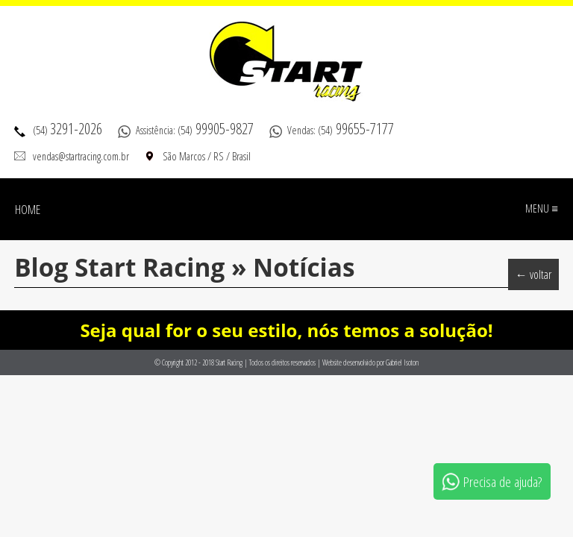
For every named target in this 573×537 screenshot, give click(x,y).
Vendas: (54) (340, 129)
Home (27, 209)
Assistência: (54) (195, 129)
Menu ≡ (541, 208)
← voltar (533, 274)
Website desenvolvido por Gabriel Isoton (370, 362)
